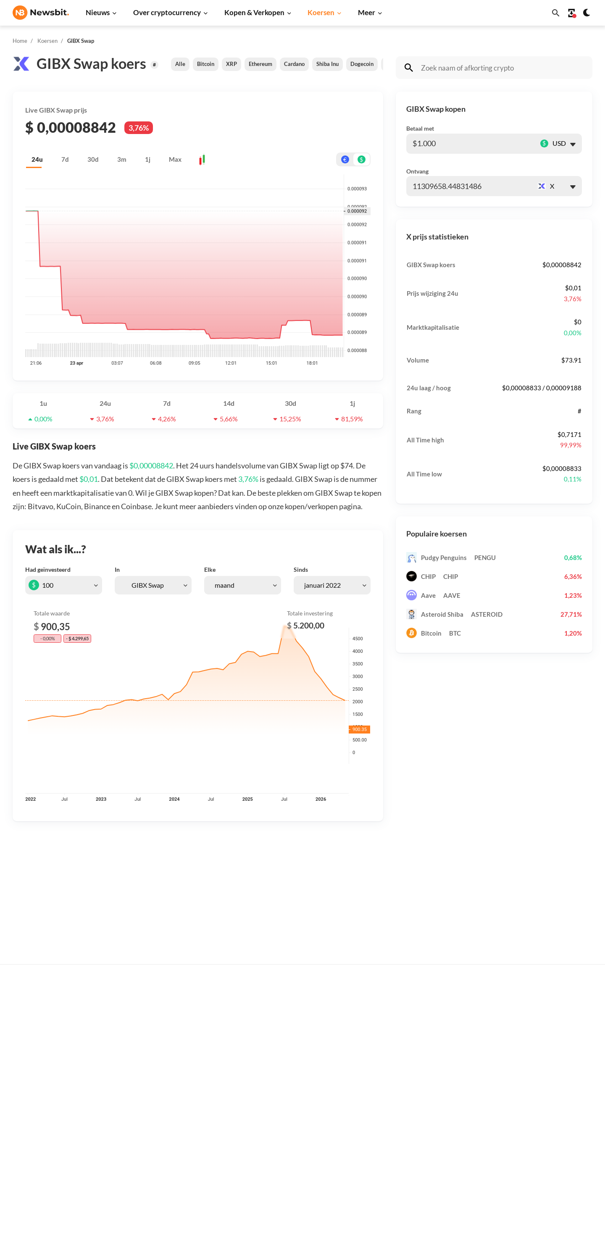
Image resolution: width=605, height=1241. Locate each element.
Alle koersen (418, 1011)
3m (121, 159)
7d (65, 159)
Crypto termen (292, 1083)
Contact (542, 1083)
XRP (231, 63)
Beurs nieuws (160, 1053)
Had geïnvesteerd (48, 569)
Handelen (285, 1125)
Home (20, 40)
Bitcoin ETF (288, 1170)
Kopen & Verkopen (254, 12)
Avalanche (415, 1150)
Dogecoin (362, 63)
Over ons (543, 1097)
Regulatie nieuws (165, 1137)
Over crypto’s (290, 1055)
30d (93, 159)
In (117, 569)
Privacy (541, 1111)
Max (175, 159)
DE (17, 1106)
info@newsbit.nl (34, 1032)
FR (30, 1106)
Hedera (411, 1179)
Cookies (542, 1153)
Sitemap (160, 1226)
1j (147, 159)
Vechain (412, 1137)
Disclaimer (546, 1125)
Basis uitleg (288, 1111)
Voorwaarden (549, 1139)
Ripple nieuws (161, 1038)
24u (37, 159)
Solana (410, 1095)
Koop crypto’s (290, 1011)
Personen (285, 1069)
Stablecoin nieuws (167, 1122)
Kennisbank (288, 1097)
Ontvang (417, 171)
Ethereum (260, 63)
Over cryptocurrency (167, 12)
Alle (180, 63)
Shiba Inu (327, 63)
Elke (210, 569)
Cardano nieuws (164, 1066)
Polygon (412, 1122)
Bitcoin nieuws (162, 1011)
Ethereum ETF (291, 1184)
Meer (366, 12)
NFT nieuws (158, 1150)
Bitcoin (205, 63)
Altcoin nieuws (162, 1095)
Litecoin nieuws (163, 1080)
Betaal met (420, 128)
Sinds (301, 569)
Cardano (294, 63)
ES (42, 1106)
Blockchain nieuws (167, 1108)
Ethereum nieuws (166, 1024)
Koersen (321, 12)
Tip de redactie (551, 1024)
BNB (407, 1164)
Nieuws (98, 12)
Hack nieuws (159, 1164)
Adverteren (547, 1011)
